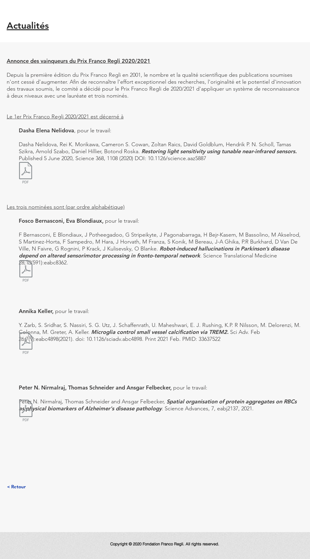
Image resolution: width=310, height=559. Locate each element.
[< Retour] (16, 487)
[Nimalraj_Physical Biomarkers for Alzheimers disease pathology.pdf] (25, 411)
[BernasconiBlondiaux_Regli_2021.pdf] (25, 271)
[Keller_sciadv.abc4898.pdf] (25, 343)
